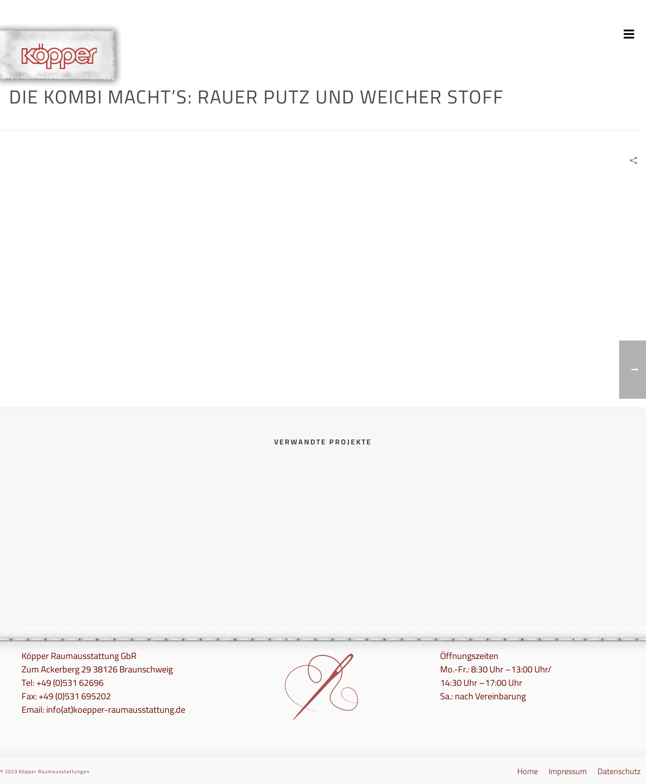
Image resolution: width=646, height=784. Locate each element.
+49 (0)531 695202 (75, 696)
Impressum (568, 771)
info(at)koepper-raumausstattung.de (115, 709)
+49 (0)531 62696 (70, 682)
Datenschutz (619, 771)
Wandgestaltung (475, 121)
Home (440, 121)
